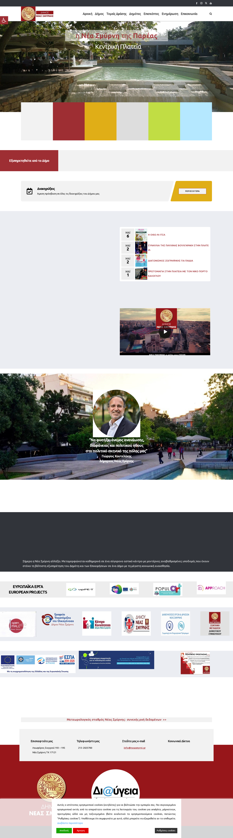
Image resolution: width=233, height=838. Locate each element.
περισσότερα (192, 191)
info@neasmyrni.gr (135, 747)
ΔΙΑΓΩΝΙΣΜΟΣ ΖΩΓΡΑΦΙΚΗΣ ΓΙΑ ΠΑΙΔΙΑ (170, 260)
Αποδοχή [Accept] (64, 830)
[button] (4, 20)
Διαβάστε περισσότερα (70, 823)
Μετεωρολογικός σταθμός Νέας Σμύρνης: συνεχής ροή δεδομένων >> (116, 719)
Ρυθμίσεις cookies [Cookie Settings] (166, 830)
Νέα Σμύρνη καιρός (116, 699)
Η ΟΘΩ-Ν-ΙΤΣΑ (156, 234)
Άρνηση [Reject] (81, 830)
